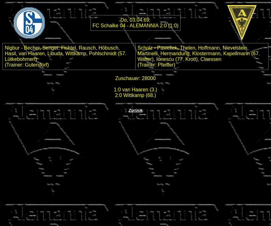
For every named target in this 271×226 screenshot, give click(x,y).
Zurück (135, 110)
